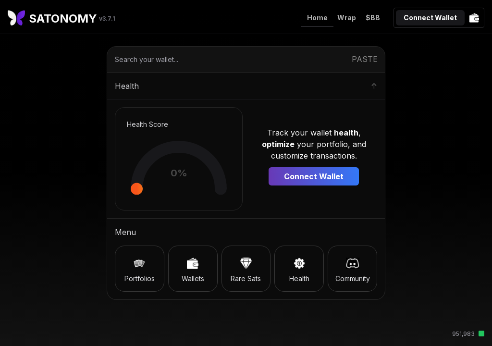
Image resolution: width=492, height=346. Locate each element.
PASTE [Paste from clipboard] (365, 59)
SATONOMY (72, 19)
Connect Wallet (430, 17)
